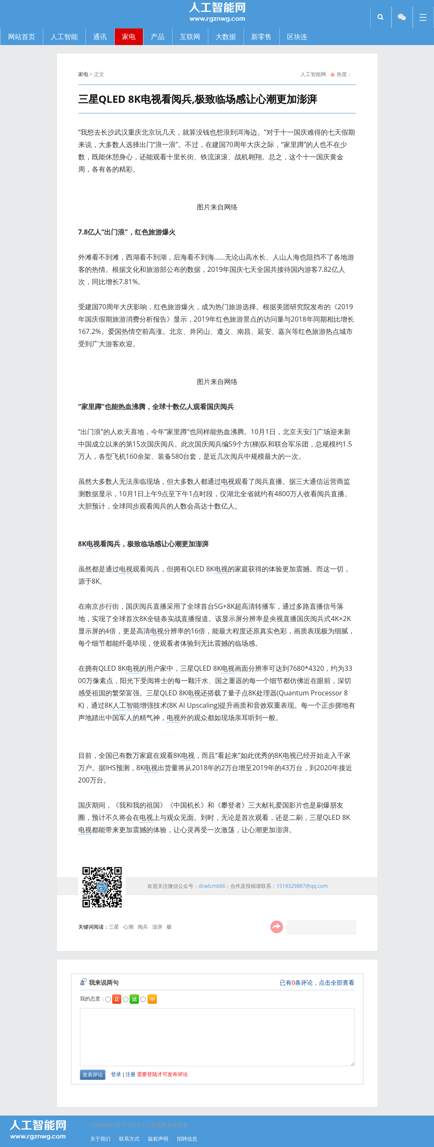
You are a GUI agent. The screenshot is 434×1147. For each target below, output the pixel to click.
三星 (114, 926)
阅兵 (143, 926)
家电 (83, 74)
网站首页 (21, 36)
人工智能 (126, 705)
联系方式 (129, 1138)
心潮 (128, 926)
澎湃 (157, 926)
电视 (228, 481)
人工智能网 (313, 74)
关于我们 (100, 1138)
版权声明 (158, 1138)
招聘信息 (187, 1138)
